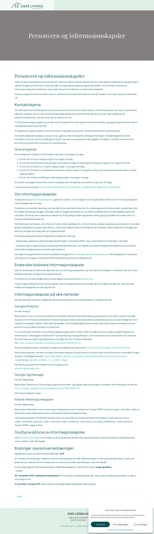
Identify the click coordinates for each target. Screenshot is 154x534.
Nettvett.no (87, 278)
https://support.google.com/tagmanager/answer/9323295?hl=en (47, 388)
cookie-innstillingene (30, 437)
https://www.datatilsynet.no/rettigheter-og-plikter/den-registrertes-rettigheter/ (80, 187)
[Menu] (147, 5)
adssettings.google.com (27, 368)
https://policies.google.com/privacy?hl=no (108, 347)
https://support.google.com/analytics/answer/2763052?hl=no (50, 342)
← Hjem (18, 496)
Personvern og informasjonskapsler (120, 530)
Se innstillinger (141, 524)
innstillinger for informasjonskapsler (91, 254)
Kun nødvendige (120, 524)
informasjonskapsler (42, 199)
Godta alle (100, 524)
